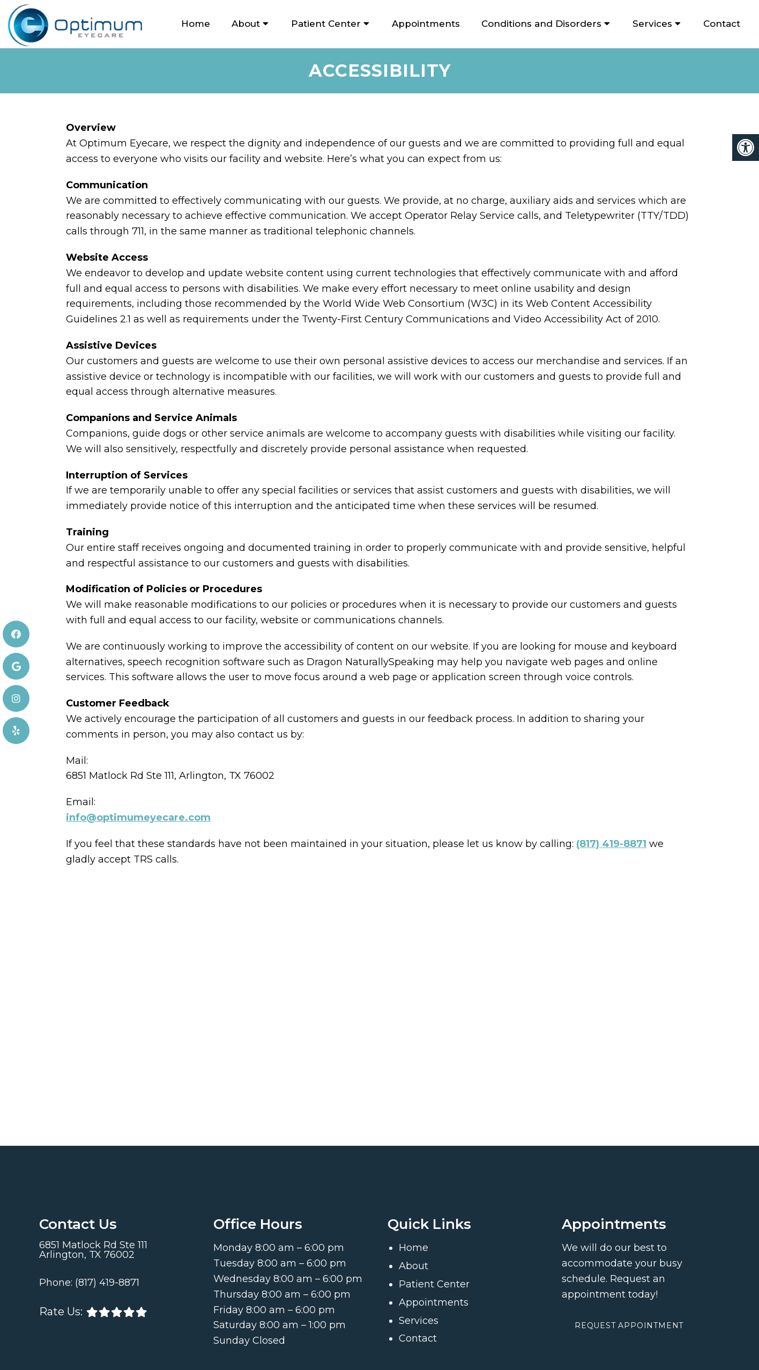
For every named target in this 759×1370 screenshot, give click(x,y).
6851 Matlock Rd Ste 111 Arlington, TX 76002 (93, 1249)
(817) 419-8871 (611, 843)
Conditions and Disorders (541, 23)
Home (195, 23)
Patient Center (326, 23)
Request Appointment (630, 1325)
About (246, 23)
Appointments (426, 23)
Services (652, 23)
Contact (721, 23)
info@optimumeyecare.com (138, 816)
